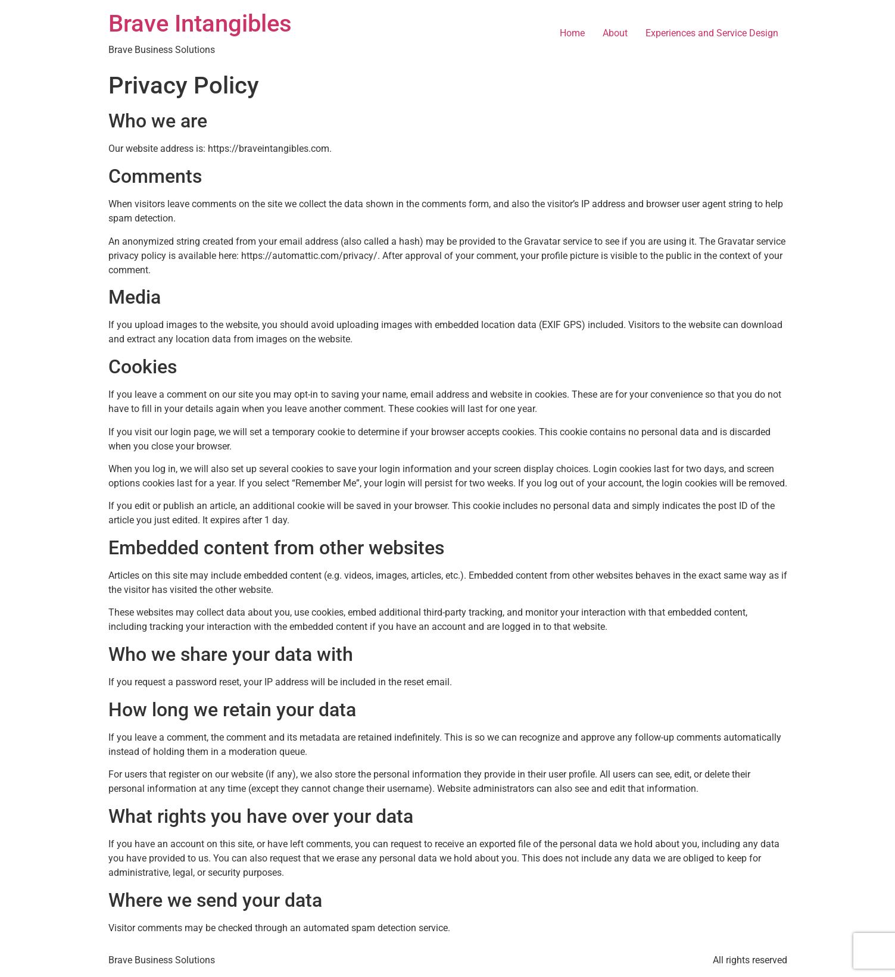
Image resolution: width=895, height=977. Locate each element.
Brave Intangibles (200, 24)
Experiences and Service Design (711, 33)
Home (572, 33)
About (615, 33)
